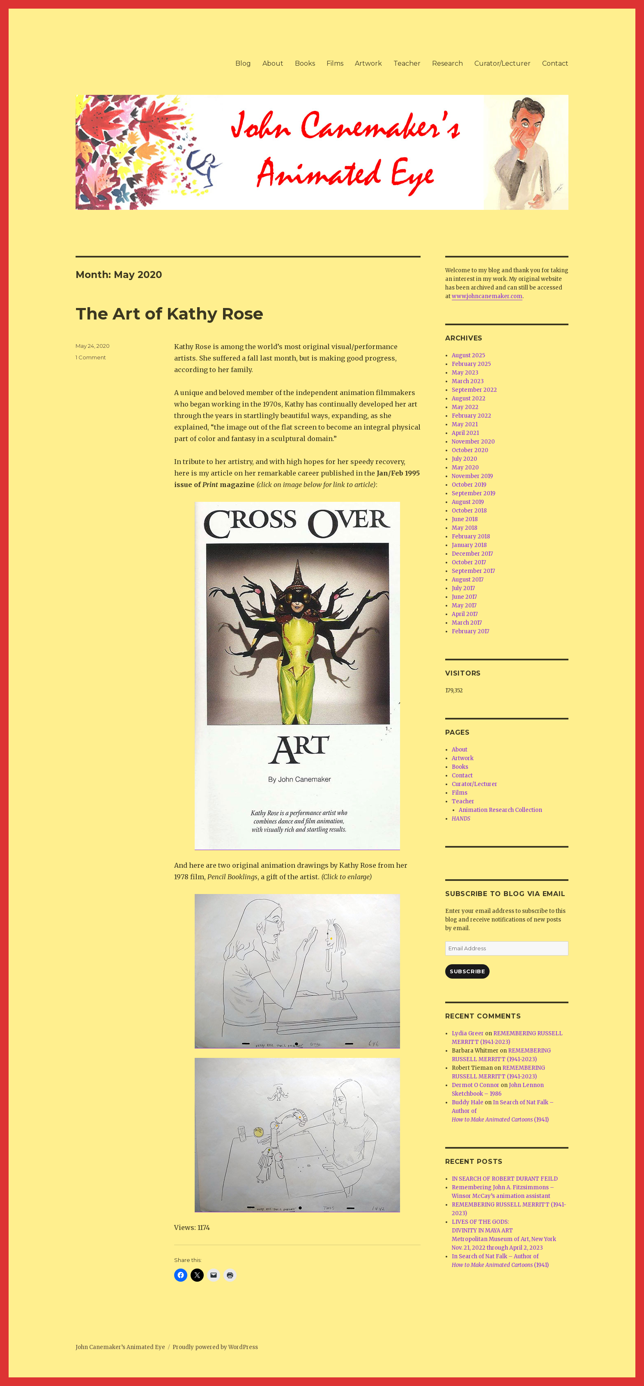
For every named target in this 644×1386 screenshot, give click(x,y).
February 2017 (470, 631)
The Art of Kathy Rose (169, 313)
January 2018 (469, 545)
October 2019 (469, 484)
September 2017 (473, 571)
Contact (555, 63)
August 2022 (468, 398)
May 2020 (465, 467)
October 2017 (469, 562)
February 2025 (471, 364)
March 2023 (468, 381)
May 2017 (464, 605)
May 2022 (465, 407)
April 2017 (465, 614)
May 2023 (465, 372)
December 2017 (472, 553)
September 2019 (473, 493)
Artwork (368, 63)
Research (447, 63)
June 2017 (464, 596)
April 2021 (465, 433)
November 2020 (473, 441)
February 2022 (471, 415)
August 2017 (467, 579)
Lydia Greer (468, 1033)
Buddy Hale (467, 1102)
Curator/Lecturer (502, 63)
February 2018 (471, 536)
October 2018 (469, 510)
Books (305, 63)
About (272, 63)
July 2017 (463, 588)
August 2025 (468, 355)
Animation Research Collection (500, 810)
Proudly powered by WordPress (215, 1347)
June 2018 (465, 519)
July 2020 (464, 458)
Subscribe (467, 971)
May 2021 (465, 424)
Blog (243, 63)
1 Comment (91, 357)
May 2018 (464, 527)
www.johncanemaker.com (487, 296)
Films (335, 63)
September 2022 (474, 389)
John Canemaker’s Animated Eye (120, 1347)
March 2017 (467, 622)
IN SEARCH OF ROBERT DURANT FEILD (505, 1178)
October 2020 (470, 450)
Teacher (407, 63)
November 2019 (472, 476)
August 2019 (468, 502)
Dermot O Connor (475, 1085)
